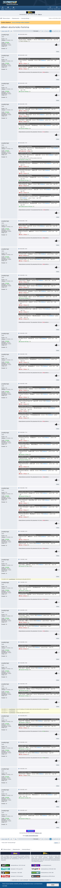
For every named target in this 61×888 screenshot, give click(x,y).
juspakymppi (5, 34)
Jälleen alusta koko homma (14, 27)
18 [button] (46, 31)
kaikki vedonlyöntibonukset (31, 835)
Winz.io (40, 14)
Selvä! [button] (52, 884)
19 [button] (48, 31)
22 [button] (54, 31)
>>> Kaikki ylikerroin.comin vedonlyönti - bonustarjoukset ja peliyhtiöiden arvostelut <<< (30, 880)
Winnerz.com (38, 833)
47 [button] (57, 31)
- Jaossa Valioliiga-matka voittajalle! (20, 22)
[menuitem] (8, 8)
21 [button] (52, 31)
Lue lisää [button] (4, 885)
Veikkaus (43, 39)
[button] (40, 31)
